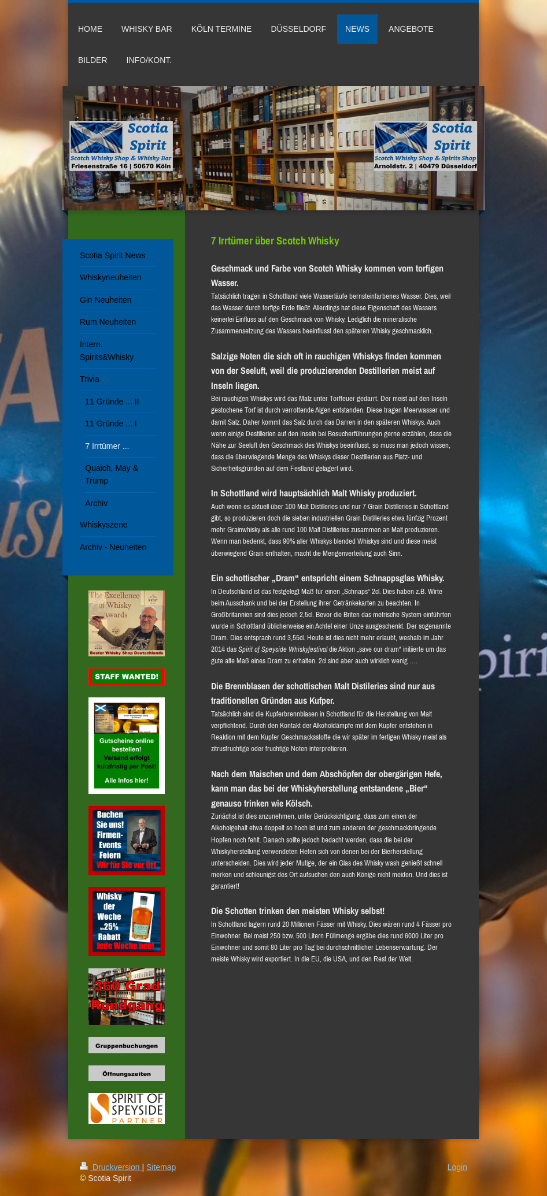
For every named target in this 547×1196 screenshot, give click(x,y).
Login (457, 1167)
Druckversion (111, 1167)
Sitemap (161, 1167)
